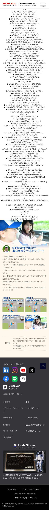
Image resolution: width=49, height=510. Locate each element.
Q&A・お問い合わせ (34, 425)
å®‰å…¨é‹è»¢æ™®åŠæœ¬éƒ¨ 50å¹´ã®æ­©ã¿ (24, 182)
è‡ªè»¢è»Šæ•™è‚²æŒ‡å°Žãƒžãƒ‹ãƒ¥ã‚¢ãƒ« (24, 140)
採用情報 (6, 425)
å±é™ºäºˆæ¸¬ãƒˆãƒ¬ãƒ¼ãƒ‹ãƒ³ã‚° (24, 37)
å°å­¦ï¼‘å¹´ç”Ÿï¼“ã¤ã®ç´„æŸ (24, 19)
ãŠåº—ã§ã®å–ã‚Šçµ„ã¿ (24, 219)
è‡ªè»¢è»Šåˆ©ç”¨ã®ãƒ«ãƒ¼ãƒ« (24, 21)
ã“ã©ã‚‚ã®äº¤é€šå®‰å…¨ (24, 12)
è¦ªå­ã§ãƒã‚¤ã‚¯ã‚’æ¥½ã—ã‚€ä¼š (24, 47)
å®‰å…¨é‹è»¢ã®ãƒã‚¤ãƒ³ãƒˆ (24, 35)
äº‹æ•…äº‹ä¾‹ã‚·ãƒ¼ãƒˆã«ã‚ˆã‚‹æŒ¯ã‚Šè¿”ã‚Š (24, 151)
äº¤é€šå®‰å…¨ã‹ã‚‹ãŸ (24, 28)
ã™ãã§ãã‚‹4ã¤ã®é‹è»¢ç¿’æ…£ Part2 (24, 63)
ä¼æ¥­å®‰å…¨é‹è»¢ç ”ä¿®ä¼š (24, 77)
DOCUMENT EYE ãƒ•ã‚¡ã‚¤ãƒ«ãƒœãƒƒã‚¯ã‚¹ (24, 174)
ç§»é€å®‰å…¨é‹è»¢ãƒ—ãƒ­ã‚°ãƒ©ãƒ (24, 84)
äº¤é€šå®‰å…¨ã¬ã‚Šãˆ (24, 26)
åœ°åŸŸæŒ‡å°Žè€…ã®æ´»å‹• (24, 163)
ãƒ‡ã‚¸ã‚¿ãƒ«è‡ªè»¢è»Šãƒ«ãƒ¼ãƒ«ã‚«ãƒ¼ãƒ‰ (24, 144)
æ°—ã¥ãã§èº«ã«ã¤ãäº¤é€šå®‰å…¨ (24, 126)
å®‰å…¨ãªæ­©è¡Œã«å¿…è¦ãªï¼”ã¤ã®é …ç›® (24, 149)
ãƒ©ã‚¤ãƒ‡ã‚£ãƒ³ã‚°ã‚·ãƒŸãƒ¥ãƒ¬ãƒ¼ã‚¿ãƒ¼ (24, 205)
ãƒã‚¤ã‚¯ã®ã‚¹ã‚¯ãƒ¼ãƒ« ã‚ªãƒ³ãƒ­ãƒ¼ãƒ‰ (25, 40)
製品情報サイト (32, 431)
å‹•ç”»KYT (24, 212)
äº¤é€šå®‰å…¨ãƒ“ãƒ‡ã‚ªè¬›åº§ (24, 154)
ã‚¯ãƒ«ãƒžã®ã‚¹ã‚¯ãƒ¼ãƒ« (24, 58)
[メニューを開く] (43, 4)
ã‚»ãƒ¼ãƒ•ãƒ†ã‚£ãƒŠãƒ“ (24, 207)
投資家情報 (7, 418)
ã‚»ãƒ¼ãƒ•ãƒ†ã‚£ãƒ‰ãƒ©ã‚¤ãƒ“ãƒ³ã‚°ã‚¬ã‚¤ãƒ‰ (24, 68)
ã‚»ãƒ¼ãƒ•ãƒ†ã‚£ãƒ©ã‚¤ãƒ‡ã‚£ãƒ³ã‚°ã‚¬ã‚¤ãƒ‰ (24, 49)
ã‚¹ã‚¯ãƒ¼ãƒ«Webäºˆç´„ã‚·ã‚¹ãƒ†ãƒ (24, 86)
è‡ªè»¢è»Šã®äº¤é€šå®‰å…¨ (24, 128)
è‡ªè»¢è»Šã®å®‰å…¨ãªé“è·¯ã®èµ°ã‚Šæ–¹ (24, 107)
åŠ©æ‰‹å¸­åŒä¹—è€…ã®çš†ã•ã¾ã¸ (24, 70)
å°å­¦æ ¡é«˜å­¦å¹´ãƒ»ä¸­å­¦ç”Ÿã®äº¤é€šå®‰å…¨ (24, 133)
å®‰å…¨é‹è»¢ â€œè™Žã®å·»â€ (24, 191)
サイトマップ (13, 489)
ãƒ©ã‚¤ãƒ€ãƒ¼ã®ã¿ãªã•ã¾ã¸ (24, 186)
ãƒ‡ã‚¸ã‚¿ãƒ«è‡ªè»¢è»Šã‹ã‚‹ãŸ (24, 123)
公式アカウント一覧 (11, 394)
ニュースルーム (32, 418)
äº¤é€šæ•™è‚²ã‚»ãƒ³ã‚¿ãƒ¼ (24, 74)
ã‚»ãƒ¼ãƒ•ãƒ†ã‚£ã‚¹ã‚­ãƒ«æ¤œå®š (24, 44)
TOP (24, 9)
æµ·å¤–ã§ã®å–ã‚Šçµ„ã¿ (24, 216)
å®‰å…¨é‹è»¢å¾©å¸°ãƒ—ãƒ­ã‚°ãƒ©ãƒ (24, 65)
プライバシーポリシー (30, 489)
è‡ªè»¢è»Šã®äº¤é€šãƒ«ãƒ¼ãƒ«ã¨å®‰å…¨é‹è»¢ (24, 137)
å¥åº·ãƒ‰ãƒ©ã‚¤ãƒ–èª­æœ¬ (24, 98)
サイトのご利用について (24, 498)
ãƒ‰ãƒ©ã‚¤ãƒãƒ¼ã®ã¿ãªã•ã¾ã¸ (24, 189)
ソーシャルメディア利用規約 (24, 494)
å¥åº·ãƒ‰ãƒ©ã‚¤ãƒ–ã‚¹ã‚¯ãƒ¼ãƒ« (24, 96)
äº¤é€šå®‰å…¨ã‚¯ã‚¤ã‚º (24, 130)
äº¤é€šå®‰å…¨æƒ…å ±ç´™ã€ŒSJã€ (24, 172)
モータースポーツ (10, 431)
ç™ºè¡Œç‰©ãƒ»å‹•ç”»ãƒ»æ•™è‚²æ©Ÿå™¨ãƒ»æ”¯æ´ (25, 165)
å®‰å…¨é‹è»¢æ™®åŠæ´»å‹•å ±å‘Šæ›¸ (24, 170)
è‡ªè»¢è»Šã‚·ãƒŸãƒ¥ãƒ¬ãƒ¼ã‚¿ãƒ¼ (24, 209)
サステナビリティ (32, 408)
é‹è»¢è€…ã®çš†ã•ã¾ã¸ (24, 30)
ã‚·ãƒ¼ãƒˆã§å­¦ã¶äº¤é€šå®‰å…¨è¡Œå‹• (24, 109)
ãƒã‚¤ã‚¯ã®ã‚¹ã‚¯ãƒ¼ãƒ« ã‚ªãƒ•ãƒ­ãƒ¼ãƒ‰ (24, 42)
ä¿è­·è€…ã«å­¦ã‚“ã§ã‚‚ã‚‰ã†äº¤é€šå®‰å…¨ (24, 105)
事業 (27, 402)
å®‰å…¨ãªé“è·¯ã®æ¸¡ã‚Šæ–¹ (24, 156)
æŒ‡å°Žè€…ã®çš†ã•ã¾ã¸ (24, 100)
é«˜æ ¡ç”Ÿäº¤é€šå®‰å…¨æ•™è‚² (24, 142)
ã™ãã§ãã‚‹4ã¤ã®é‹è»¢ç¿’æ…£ (24, 61)
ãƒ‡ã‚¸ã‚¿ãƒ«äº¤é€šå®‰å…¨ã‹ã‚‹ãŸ (24, 121)
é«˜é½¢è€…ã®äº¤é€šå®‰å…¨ (24, 89)
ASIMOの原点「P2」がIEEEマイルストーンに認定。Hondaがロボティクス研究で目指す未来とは (23, 476)
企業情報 (6, 402)
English (7, 437)
